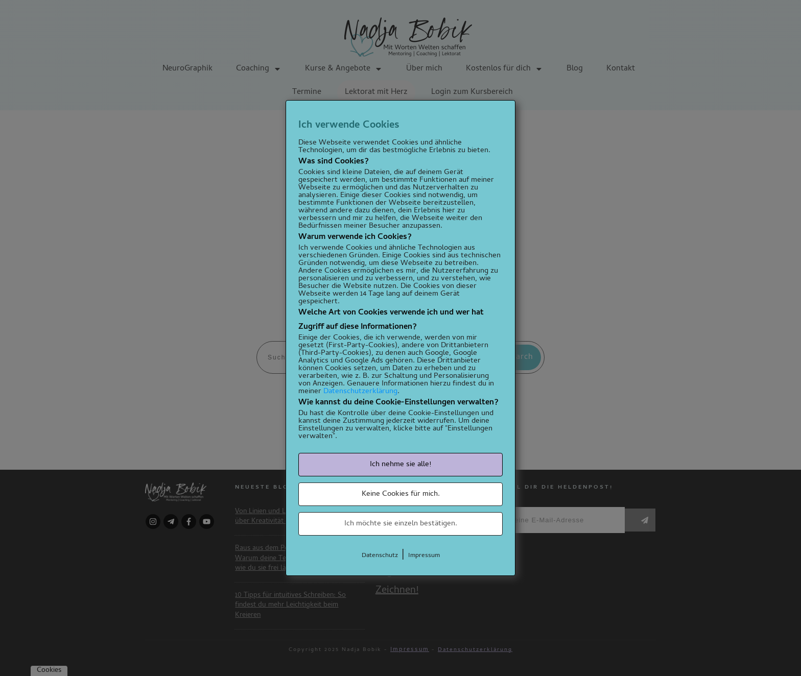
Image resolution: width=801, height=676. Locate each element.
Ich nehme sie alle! (400, 464)
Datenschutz (380, 555)
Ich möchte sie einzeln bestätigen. (400, 524)
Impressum (424, 555)
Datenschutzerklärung (360, 391)
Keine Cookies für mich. (401, 494)
